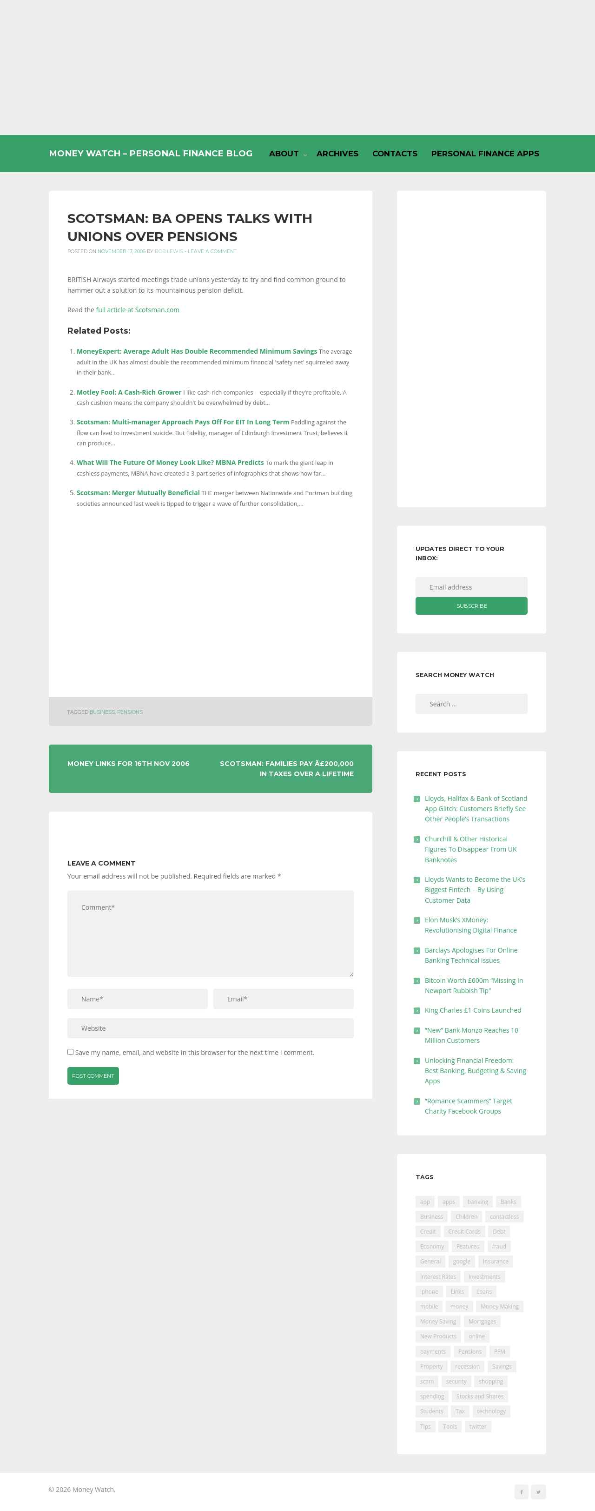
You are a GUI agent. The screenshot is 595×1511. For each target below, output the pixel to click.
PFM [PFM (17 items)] (499, 1352)
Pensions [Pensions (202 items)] (470, 1352)
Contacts (394, 153)
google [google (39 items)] (461, 1261)
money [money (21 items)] (459, 1306)
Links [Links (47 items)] (457, 1292)
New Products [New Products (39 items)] (438, 1336)
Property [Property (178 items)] (431, 1366)
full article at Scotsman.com (138, 309)
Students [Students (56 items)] (431, 1411)
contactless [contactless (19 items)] (504, 1217)
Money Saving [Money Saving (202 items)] (438, 1321)
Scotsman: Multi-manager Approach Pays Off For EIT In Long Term (183, 421)
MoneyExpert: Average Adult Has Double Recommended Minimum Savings (197, 351)
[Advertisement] (297, 67)
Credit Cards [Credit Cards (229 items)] (465, 1232)
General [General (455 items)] (430, 1261)
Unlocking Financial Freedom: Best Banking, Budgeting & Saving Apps (475, 1071)
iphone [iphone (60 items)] (429, 1292)
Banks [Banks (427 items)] (508, 1202)
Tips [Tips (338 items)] (425, 1426)
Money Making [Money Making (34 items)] (500, 1306)
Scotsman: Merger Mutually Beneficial (138, 492)
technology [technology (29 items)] (491, 1411)
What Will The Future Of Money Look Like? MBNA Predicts (170, 462)
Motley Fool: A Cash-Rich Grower (129, 392)
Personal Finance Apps (485, 153)
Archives (337, 153)
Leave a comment (212, 251)
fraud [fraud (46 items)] (499, 1246)
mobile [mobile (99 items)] (429, 1306)
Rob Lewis (169, 251)
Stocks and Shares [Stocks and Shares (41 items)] (479, 1396)
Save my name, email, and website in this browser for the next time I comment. (195, 1052)
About (284, 153)
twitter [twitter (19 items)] (478, 1426)
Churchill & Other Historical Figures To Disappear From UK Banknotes (471, 849)
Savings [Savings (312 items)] (502, 1366)
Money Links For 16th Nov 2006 (128, 763)
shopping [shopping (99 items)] (491, 1381)
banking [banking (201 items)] (478, 1202)
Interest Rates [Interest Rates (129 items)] (438, 1277)
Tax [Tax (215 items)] (460, 1411)
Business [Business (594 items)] (431, 1217)
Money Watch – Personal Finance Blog (150, 153)
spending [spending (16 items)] (432, 1396)
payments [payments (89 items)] (433, 1352)
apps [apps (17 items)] (449, 1202)
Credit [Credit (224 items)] (428, 1232)
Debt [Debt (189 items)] (499, 1232)
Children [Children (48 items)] (466, 1217)
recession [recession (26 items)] (467, 1366)
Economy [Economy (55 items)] (432, 1246)
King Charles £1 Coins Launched (473, 1010)
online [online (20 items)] (477, 1336)
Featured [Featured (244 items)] (468, 1246)
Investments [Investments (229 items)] (485, 1277)
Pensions (130, 712)
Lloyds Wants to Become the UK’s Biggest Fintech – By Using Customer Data (475, 890)
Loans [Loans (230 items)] (484, 1292)
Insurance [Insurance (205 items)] (496, 1261)
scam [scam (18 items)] (427, 1381)
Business (102, 712)
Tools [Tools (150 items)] (450, 1426)
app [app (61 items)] (425, 1202)
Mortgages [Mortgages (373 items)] (482, 1321)
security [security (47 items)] (456, 1381)
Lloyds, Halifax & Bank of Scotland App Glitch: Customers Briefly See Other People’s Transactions (476, 809)
